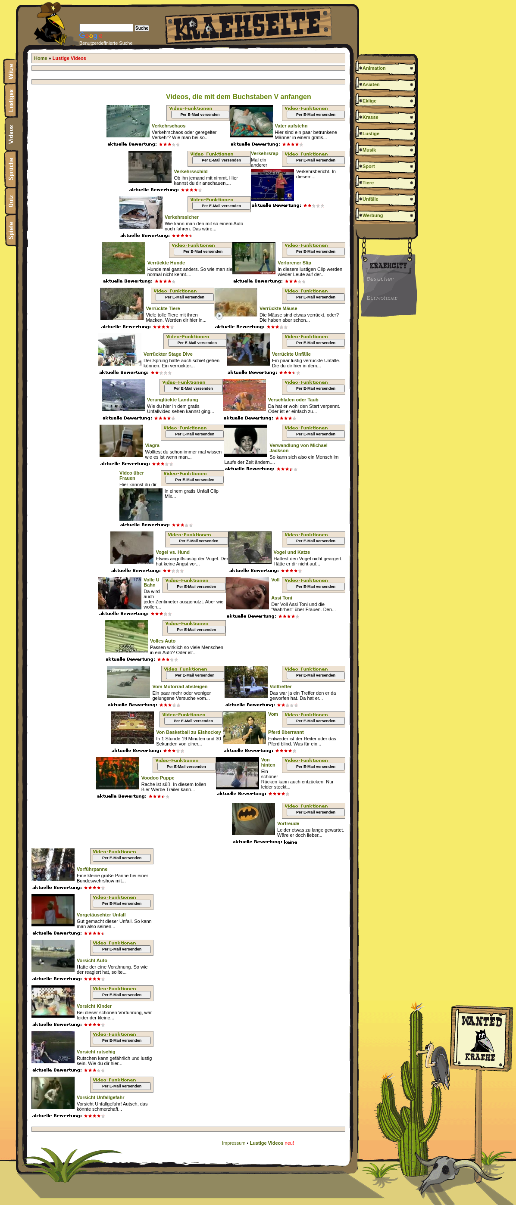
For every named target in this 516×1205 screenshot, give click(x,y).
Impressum (233, 1143)
